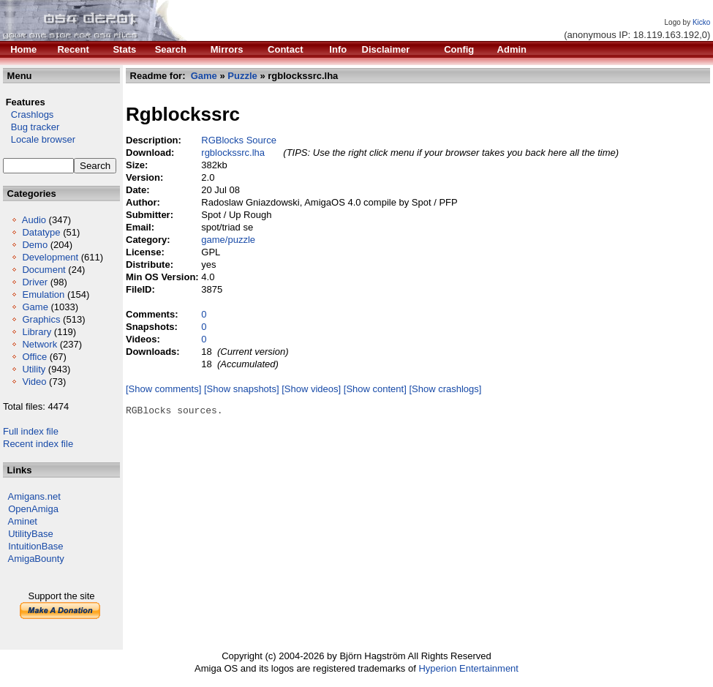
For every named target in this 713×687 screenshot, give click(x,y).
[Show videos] (311, 388)
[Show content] (375, 388)
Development (50, 257)
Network (39, 344)
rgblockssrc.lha (233, 152)
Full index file (31, 431)
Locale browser (39, 139)
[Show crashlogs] (445, 388)
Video (34, 381)
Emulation (43, 294)
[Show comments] (163, 388)
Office (34, 356)
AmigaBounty (36, 558)
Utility (33, 369)
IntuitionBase (35, 546)
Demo (35, 244)
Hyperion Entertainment (468, 668)
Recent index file (38, 443)
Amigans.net (34, 496)
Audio (34, 219)
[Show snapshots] (241, 388)
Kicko (701, 22)
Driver (35, 282)
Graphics (41, 319)
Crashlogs (28, 114)
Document (43, 269)
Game (35, 306)
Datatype (41, 232)
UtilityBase (30, 533)
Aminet (22, 521)
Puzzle (242, 75)
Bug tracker (31, 126)
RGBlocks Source (238, 140)
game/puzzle (228, 239)
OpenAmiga (33, 508)
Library (36, 331)
